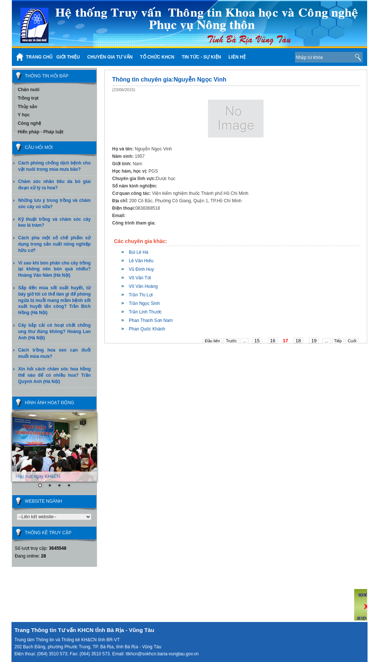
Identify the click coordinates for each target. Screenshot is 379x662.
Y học (24, 114)
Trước (231, 341)
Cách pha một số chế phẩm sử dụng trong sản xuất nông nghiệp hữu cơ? (54, 244)
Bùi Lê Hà (138, 252)
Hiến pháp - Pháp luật (40, 131)
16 (272, 340)
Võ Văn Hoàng (143, 286)
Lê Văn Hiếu (141, 260)
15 (256, 340)
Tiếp (338, 341)
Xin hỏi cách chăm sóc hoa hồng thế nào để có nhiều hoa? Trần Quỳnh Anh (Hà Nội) (54, 375)
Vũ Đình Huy (141, 269)
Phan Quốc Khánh (147, 329)
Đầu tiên (212, 341)
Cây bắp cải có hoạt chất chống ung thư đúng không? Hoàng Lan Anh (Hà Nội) (54, 331)
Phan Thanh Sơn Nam (151, 320)
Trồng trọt (28, 98)
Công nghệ (29, 123)
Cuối (352, 341)
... (244, 341)
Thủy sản (27, 106)
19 (313, 340)
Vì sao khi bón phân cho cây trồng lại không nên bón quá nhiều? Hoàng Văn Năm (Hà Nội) (54, 269)
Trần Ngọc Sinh (144, 303)
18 (298, 340)
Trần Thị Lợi (140, 294)
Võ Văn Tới (140, 277)
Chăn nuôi (29, 89)
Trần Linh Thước (145, 312)
